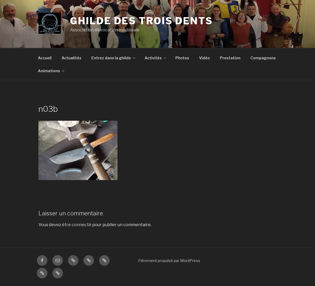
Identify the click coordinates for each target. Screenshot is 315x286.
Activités (156, 58)
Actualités (71, 58)
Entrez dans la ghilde (113, 58)
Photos (182, 58)
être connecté (76, 224)
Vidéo (204, 58)
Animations (51, 71)
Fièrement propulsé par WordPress (169, 260)
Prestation (230, 58)
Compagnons (263, 58)
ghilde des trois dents (141, 21)
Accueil (45, 58)
